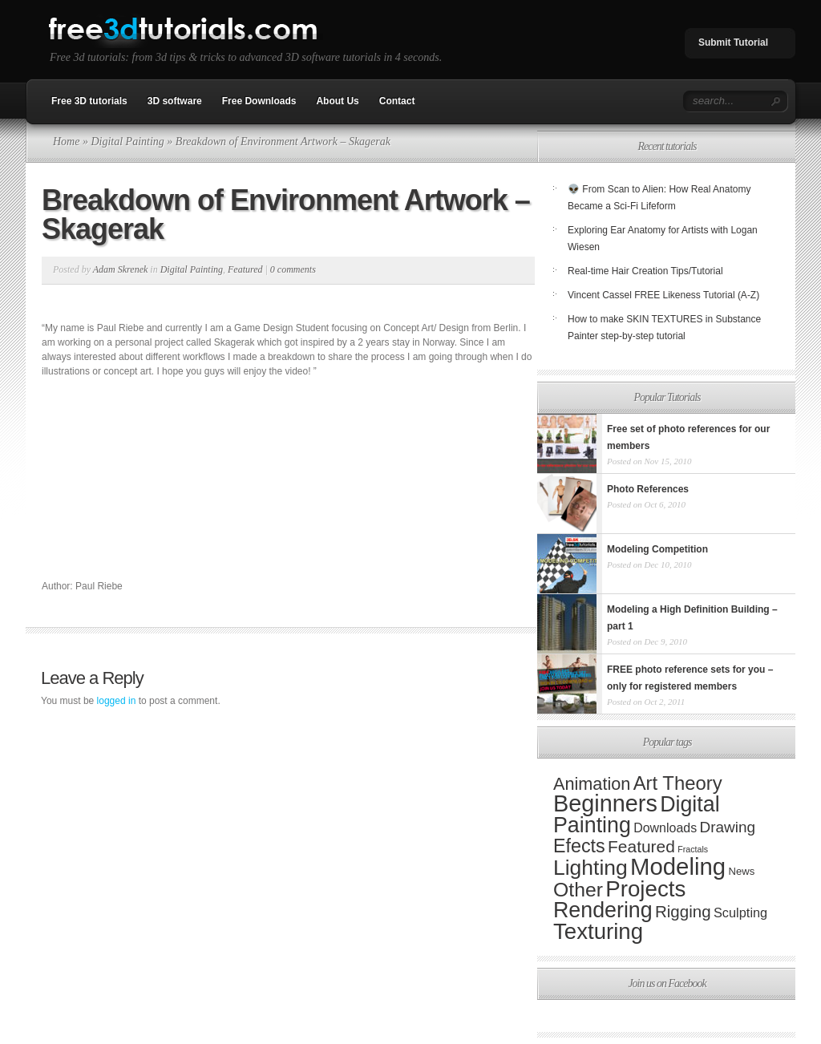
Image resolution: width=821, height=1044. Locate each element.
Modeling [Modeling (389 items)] (678, 866)
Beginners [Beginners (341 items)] (605, 803)
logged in (116, 700)
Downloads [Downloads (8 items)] (665, 828)
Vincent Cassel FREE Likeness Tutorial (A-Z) (663, 295)
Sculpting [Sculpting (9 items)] (740, 912)
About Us (337, 101)
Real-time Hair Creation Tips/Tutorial (645, 271)
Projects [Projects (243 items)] (645, 888)
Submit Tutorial (733, 42)
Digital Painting (127, 142)
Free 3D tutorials (89, 101)
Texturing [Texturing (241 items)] (598, 931)
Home (66, 142)
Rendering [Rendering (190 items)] (603, 910)
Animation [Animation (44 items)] (591, 784)
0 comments (293, 269)
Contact (397, 101)
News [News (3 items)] (741, 871)
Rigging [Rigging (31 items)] (683, 911)
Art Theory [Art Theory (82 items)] (677, 783)
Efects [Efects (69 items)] (579, 846)
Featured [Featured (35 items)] (641, 846)
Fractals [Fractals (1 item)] (692, 849)
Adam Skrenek (120, 269)
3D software (175, 101)
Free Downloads (259, 101)
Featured (245, 269)
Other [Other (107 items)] (578, 889)
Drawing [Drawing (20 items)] (727, 827)
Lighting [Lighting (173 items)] (590, 868)
